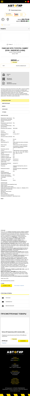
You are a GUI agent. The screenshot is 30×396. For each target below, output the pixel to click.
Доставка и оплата (15, 381)
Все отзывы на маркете (19, 285)
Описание (5, 109)
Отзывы (4, 112)
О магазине (15, 378)
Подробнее (4, 343)
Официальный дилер (15, 382)
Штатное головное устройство (15, 52)
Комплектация (6, 103)
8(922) (23, 19)
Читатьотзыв (21, 14)
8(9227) (22, 21)
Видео (3, 106)
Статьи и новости (15, 383)
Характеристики (6, 100)
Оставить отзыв (6, 285)
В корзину (23, 341)
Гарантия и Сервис (15, 379)
